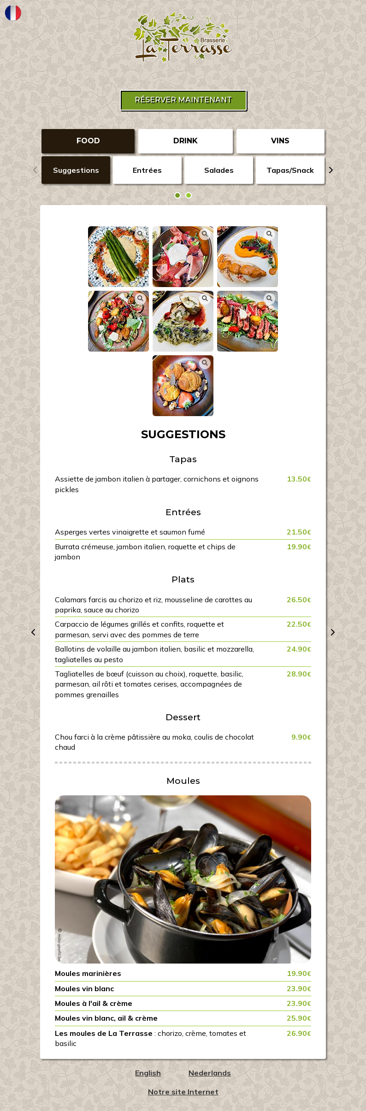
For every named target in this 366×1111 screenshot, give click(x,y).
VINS (280, 140)
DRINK (185, 140)
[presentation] (35, 170)
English (148, 1072)
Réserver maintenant (183, 99)
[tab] (88, 141)
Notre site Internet (183, 1091)
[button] (177, 195)
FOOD (88, 140)
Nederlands (210, 1072)
